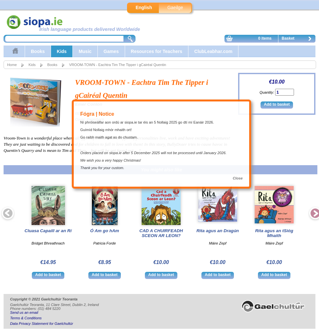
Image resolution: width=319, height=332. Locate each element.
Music (85, 51)
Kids (62, 51)
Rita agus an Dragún (218, 230)
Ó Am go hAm (104, 230)
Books (38, 51)
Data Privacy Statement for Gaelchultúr (41, 323)
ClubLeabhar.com (213, 51)
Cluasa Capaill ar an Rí (48, 230)
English (143, 7)
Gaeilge (175, 7)
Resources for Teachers (156, 51)
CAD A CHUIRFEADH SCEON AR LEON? (161, 233)
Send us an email (24, 312)
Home (12, 65)
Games (111, 51)
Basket (298, 39)
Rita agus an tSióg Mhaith (274, 233)
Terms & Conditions (26, 318)
